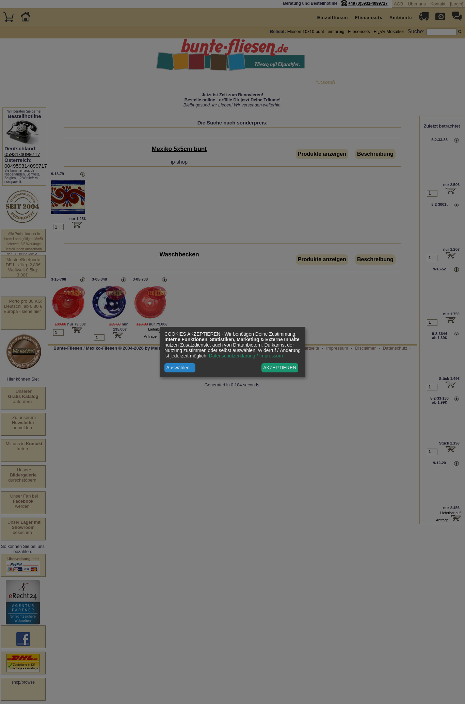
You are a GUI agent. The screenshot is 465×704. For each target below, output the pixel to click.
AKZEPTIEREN (279, 367)
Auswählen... (180, 367)
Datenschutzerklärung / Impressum (246, 355)
